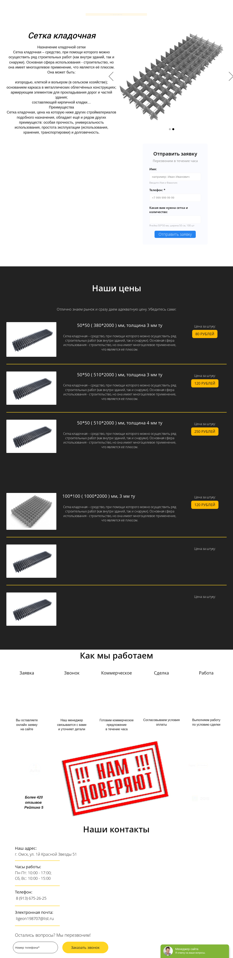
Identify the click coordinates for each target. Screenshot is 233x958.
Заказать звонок (85, 947)
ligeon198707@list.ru (35, 918)
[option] (171, 77)
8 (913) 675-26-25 (31, 898)
